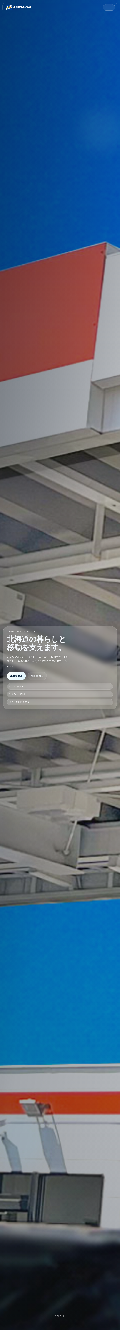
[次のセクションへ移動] (60, 1320)
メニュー (109, 7)
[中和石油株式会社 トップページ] (18, 7)
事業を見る (16, 676)
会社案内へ (37, 676)
